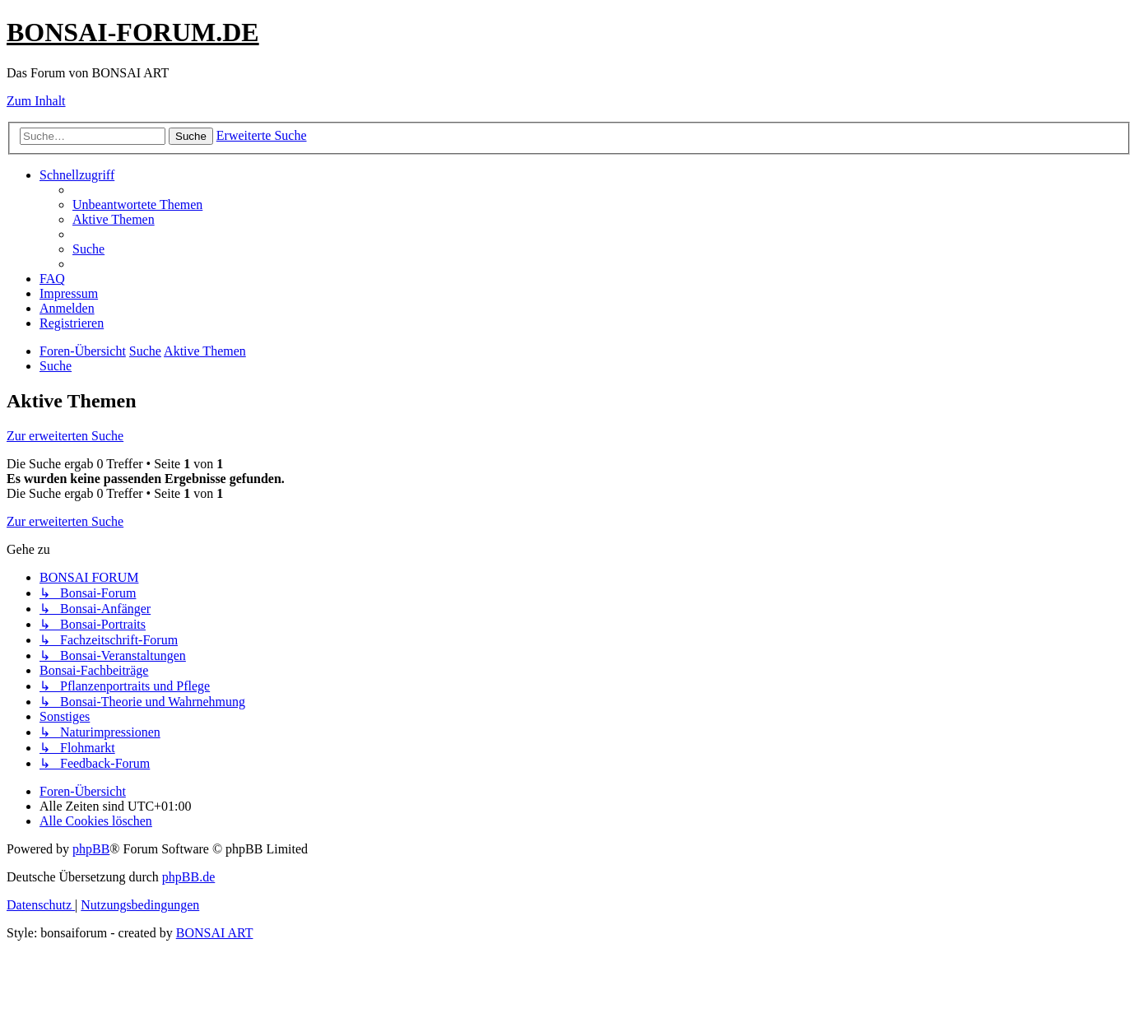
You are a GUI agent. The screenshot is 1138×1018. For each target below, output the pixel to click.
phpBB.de (188, 877)
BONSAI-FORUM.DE (133, 32)
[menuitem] (137, 205)
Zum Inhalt (36, 101)
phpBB (90, 849)
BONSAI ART (214, 933)
